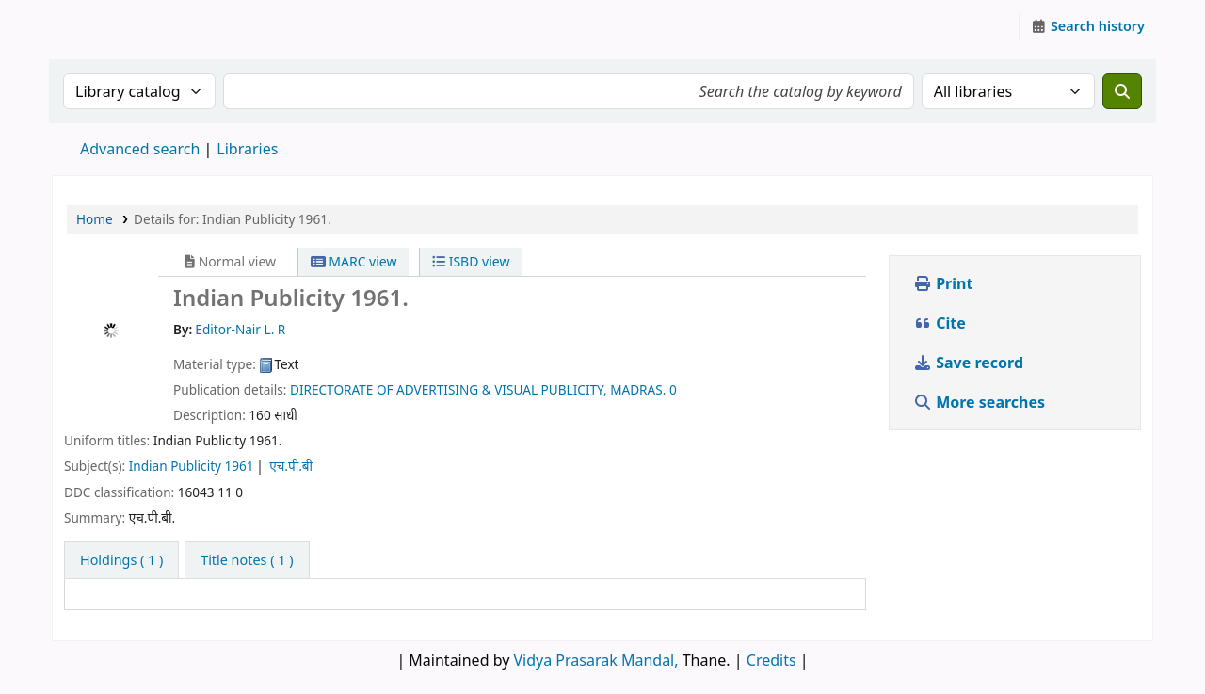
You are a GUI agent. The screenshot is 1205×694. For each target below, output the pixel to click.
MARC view (354, 261)
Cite (939, 323)
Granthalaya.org (100, 26)
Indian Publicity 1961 (191, 466)
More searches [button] (981, 402)
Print (942, 283)
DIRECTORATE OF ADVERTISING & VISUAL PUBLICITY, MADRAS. (478, 389)
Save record (970, 362)
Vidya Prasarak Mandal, (596, 660)
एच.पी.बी (291, 466)
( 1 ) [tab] (121, 560)
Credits (771, 660)
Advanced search (140, 148)
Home (94, 219)
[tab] (247, 560)
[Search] (1122, 91)
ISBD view (470, 261)
